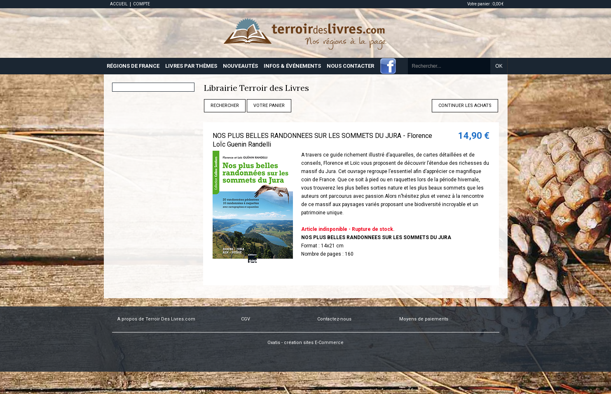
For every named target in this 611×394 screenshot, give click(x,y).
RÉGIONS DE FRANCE (133, 66)
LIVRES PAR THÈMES (191, 66)
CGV (245, 319)
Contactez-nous (334, 319)
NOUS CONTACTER (350, 66)
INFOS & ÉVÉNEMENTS (292, 66)
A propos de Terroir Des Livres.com (156, 319)
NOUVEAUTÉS (240, 66)
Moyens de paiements (423, 319)
